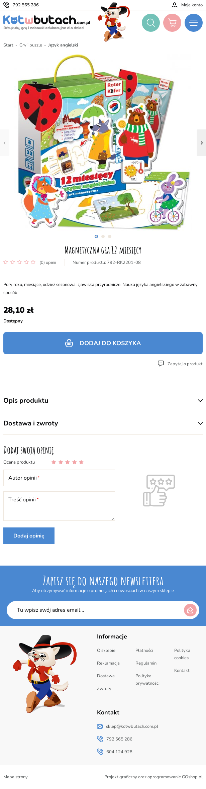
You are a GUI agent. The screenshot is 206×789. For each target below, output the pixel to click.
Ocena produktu (19, 462)
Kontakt (182, 671)
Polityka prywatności (147, 679)
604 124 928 (119, 752)
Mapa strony (15, 777)
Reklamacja (108, 663)
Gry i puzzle (30, 45)
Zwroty (104, 689)
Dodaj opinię (28, 535)
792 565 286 (26, 5)
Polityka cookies (182, 654)
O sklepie (106, 651)
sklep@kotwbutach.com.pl (132, 726)
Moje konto (192, 5)
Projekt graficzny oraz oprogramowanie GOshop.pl (153, 777)
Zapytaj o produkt (185, 364)
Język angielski (63, 45)
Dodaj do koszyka (110, 343)
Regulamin (146, 663)
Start (8, 45)
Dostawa (106, 676)
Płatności (144, 651)
